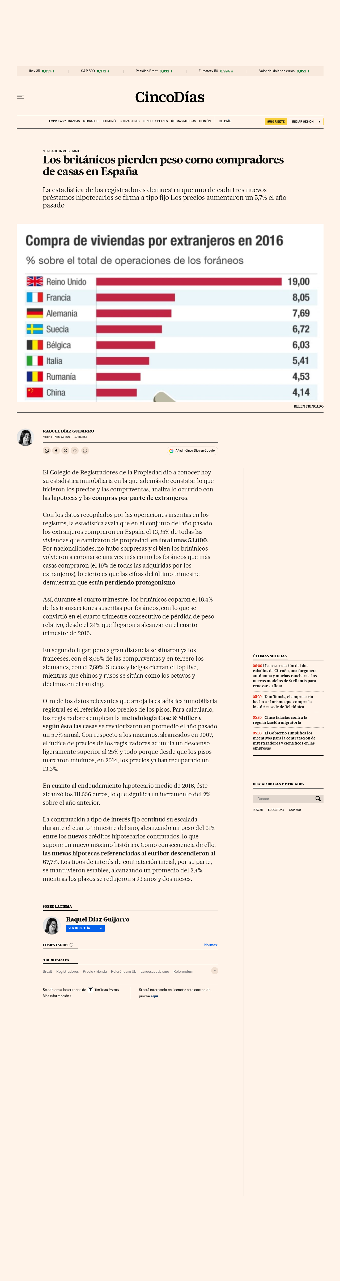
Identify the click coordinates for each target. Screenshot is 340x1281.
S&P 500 (88, 71)
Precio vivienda (95, 971)
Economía (109, 121)
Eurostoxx (276, 810)
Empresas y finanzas (64, 121)
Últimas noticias (183, 121)
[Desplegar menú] (20, 97)
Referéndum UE (123, 971)
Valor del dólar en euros (277, 71)
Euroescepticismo (155, 971)
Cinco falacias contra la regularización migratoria (280, 720)
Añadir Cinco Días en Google (195, 450)
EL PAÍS (222, 119)
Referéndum (183, 971)
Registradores (67, 971)
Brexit (47, 971)
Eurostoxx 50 (208, 71)
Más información (57, 996)
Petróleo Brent (147, 71)
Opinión (205, 121)
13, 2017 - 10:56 (71, 437)
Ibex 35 (34, 71)
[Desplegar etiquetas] (214, 970)
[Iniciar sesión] (307, 121)
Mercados (90, 121)
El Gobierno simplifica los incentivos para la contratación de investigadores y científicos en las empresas (284, 741)
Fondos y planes (155, 121)
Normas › (211, 945)
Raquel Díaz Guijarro (68, 431)
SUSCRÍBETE (276, 121)
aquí (154, 996)
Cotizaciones (129, 121)
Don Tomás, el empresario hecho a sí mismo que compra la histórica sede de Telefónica (283, 701)
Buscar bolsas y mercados (278, 784)
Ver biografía (85, 928)
